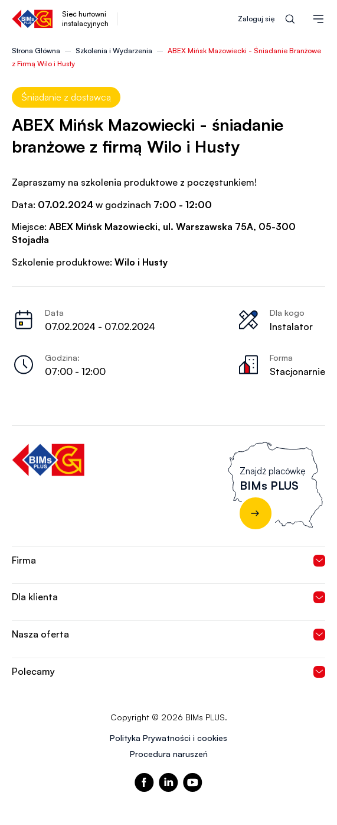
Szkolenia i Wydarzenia (114, 50)
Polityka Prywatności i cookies (168, 738)
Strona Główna (36, 50)
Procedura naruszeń (169, 754)
